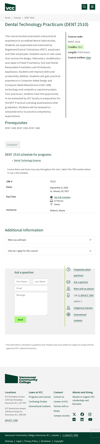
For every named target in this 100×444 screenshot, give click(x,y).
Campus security (62, 415)
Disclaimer (46, 441)
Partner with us (61, 406)
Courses (17, 17)
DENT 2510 (29, 17)
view (88, 57)
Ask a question (81, 282)
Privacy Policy (31, 441)
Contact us (59, 396)
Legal (18, 441)
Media (57, 410)
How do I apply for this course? (23, 250)
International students (40, 406)
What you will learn (17, 239)
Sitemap (9, 441)
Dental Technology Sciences (27, 160)
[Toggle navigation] (84, 7)
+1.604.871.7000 (85, 295)
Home (7, 17)
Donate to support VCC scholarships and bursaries (84, 400)
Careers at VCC (61, 401)
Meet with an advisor (84, 288)
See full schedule (62, 197)
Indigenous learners (83, 307)
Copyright (58, 441)
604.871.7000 (11, 420)
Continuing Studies (38, 401)
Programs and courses (40, 396)
